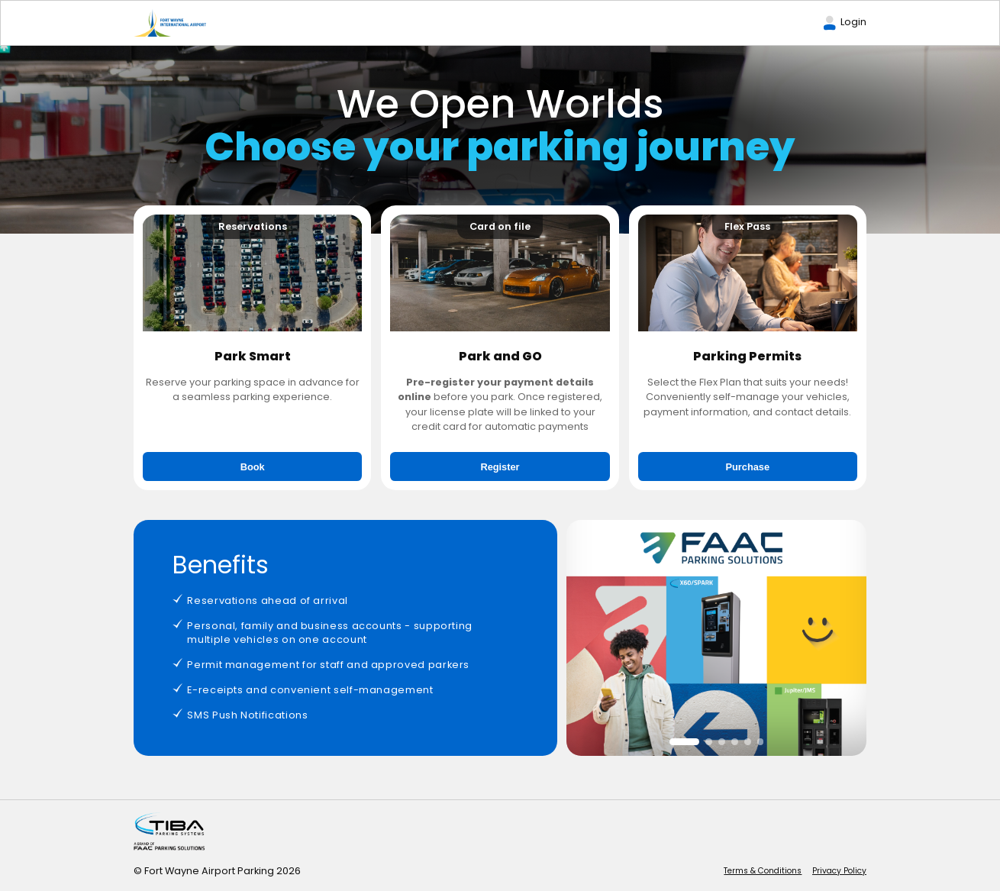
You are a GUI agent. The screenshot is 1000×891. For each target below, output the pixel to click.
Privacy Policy (839, 871)
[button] (684, 741)
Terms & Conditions (763, 871)
